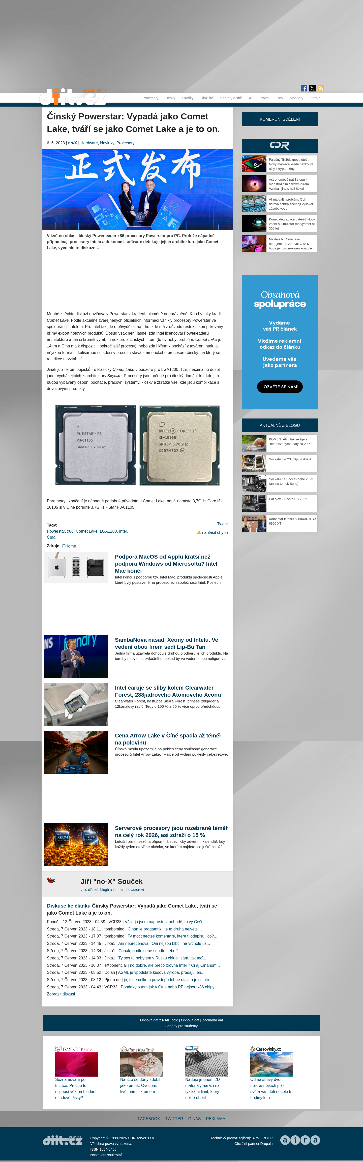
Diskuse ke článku (68, 906)
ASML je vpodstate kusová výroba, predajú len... (161, 972)
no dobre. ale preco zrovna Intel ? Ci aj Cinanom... (175, 965)
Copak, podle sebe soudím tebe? (148, 951)
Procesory (150, 98)
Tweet (222, 524)
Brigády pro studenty (181, 1026)
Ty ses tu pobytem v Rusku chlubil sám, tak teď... (162, 958)
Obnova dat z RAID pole (159, 1020)
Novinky (107, 143)
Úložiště (207, 98)
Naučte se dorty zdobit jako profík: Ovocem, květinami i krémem (140, 1085)
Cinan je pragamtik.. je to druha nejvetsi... (165, 929)
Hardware (89, 143)
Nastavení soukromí (106, 1155)
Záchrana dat (212, 1020)
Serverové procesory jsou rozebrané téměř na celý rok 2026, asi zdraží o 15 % (171, 831)
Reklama (215, 1119)
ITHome (69, 546)
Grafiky (187, 98)
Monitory (297, 98)
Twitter (174, 1119)
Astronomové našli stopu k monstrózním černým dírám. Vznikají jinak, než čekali (289, 184)
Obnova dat (190, 1020)
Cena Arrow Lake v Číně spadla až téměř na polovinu (168, 739)
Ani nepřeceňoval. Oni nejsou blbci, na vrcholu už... (164, 943)
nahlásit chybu (215, 532)
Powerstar (56, 531)
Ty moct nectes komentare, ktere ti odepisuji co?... (172, 936)
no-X (72, 143)
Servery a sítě (231, 98)
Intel (123, 531)
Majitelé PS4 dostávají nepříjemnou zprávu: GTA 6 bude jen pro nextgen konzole (290, 243)
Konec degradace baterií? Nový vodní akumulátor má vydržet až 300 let (292, 223)
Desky (170, 98)
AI (250, 98)
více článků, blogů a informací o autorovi (112, 890)
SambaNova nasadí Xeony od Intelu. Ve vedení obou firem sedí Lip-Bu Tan (166, 643)
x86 (70, 531)
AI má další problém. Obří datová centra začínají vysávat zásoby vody (291, 204)
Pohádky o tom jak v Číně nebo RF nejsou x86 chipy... (169, 987)
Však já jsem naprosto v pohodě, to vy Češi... (165, 922)
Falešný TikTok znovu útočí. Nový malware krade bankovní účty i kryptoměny (291, 164)
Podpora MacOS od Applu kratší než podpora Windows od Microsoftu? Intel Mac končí (166, 564)
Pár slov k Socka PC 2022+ (289, 499)
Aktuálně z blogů (280, 425)
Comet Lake (87, 531)
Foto (279, 98)
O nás (194, 1119)
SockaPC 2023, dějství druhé (290, 459)
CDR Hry (280, 146)
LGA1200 (108, 531)
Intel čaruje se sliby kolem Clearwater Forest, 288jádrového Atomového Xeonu (168, 691)
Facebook (149, 1119)
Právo (264, 98)
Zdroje (315, 98)
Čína (51, 537)
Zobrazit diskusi (61, 994)
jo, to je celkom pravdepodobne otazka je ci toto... (168, 980)
